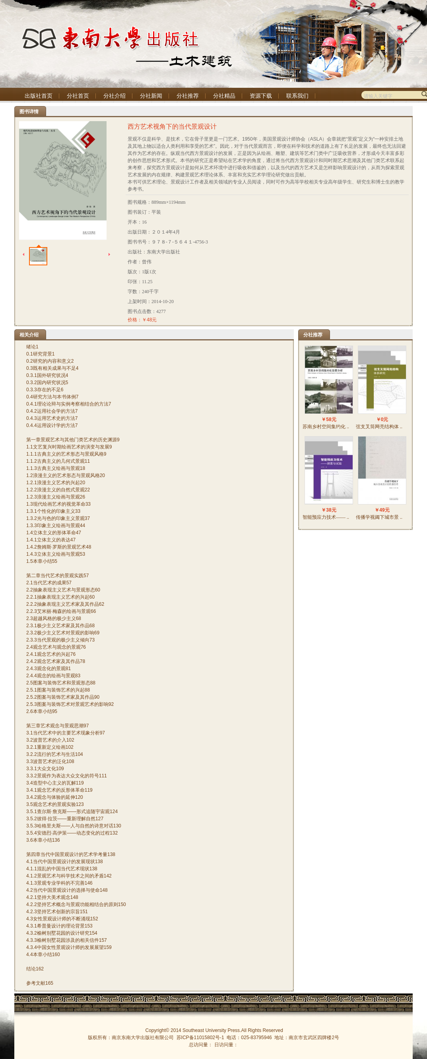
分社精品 (224, 96)
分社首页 (78, 96)
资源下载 (261, 96)
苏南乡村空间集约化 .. (326, 426)
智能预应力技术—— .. (326, 517)
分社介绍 (114, 96)
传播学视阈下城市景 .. (379, 517)
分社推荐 (188, 96)
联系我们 (297, 96)
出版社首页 (38, 96)
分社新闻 (151, 96)
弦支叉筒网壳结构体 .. (379, 426)
